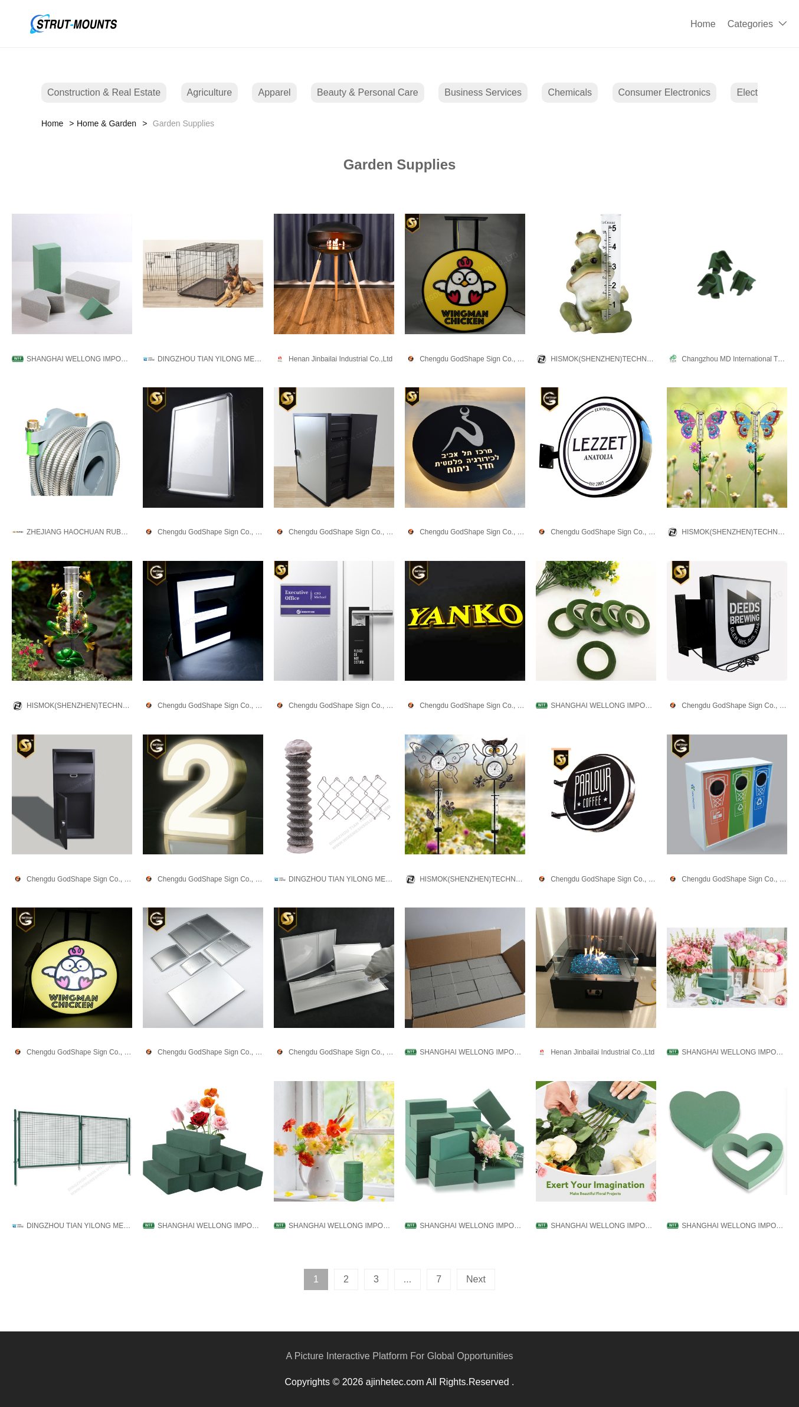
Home (703, 24)
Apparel (274, 92)
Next (476, 1279)
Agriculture (209, 92)
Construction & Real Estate (104, 92)
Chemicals (570, 92)
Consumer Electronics (664, 92)
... (407, 1279)
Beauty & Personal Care (367, 92)
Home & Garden (106, 123)
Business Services (483, 92)
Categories (750, 24)
